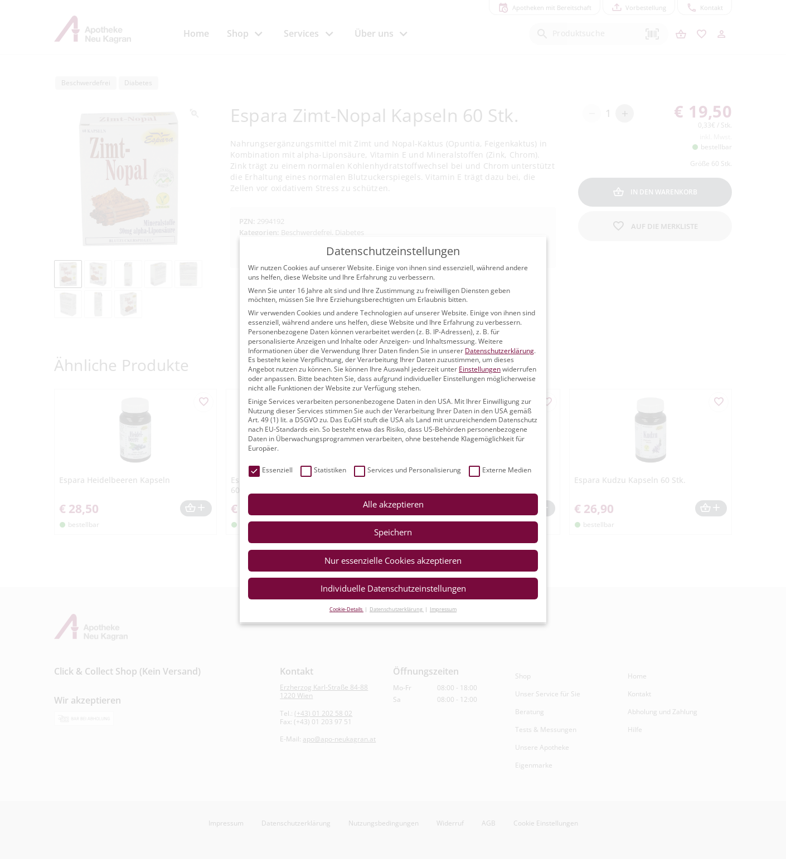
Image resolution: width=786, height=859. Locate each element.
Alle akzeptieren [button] (393, 504)
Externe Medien (500, 470)
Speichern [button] (393, 532)
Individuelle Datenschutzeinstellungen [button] (393, 588)
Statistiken (323, 470)
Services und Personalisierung (407, 470)
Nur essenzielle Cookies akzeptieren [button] (393, 560)
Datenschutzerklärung (499, 350)
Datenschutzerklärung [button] (397, 609)
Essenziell (271, 470)
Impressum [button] (443, 609)
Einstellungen (480, 369)
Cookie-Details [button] (346, 609)
